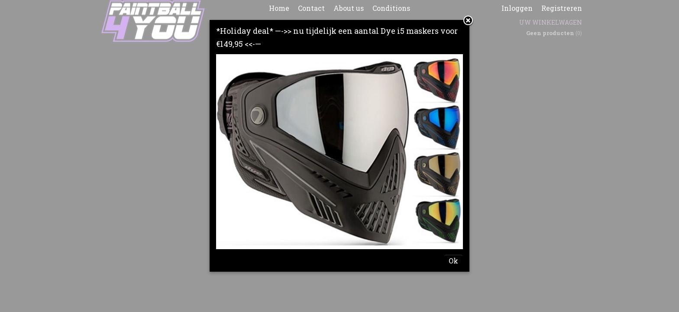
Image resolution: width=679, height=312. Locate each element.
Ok (453, 260)
